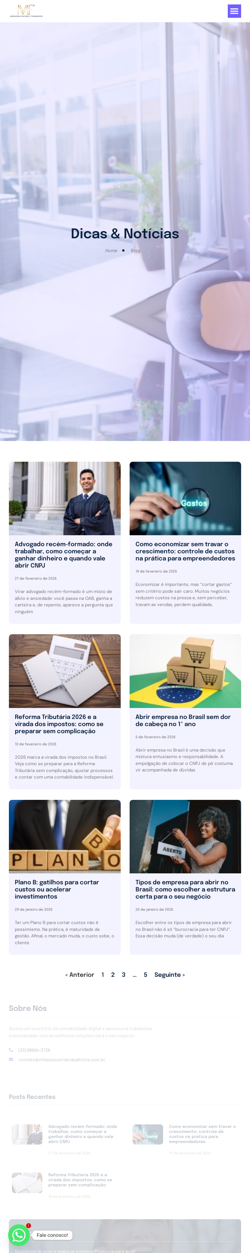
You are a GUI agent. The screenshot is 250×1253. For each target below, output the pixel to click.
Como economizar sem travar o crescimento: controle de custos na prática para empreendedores (185, 551)
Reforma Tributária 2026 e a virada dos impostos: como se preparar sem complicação (59, 724)
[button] (234, 11)
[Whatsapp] (19, 1235)
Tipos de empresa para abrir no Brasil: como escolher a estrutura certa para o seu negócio (185, 890)
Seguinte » (170, 975)
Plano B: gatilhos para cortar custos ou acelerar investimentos (57, 890)
